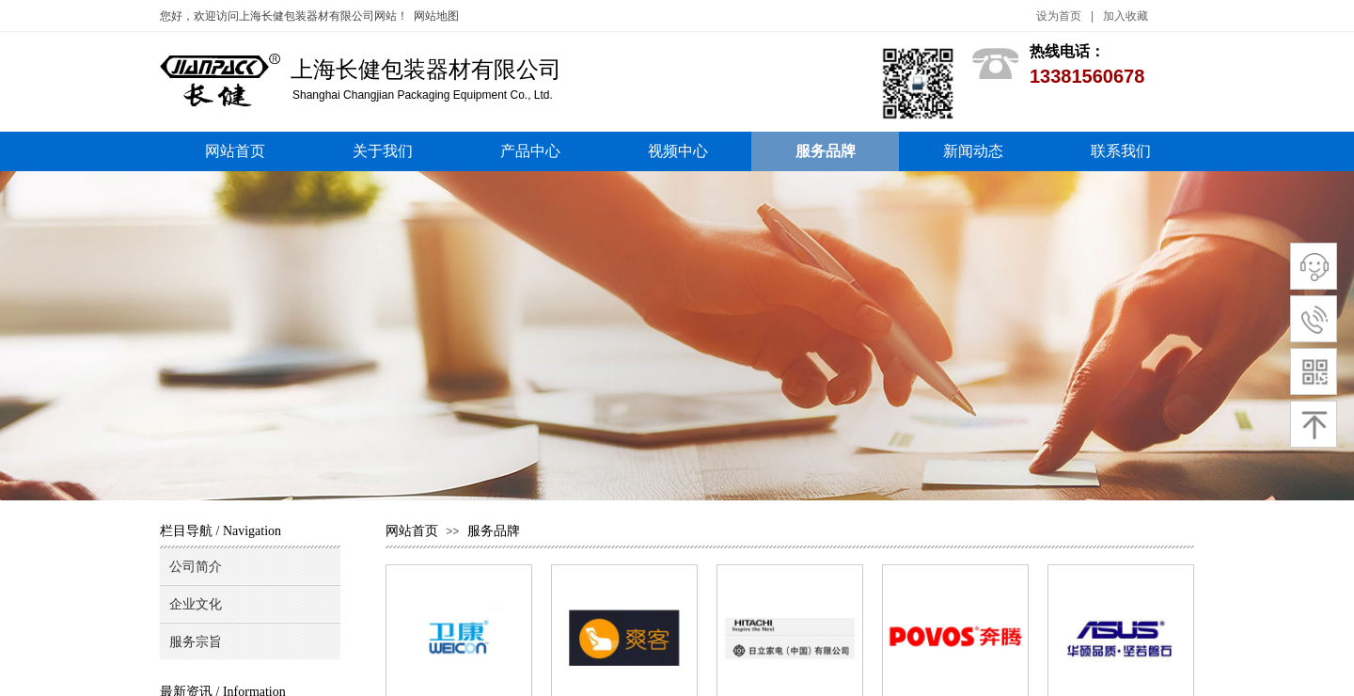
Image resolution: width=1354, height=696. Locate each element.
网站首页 (235, 151)
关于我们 (383, 151)
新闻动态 (973, 151)
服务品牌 (825, 151)
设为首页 (1058, 16)
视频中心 (678, 151)
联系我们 (1121, 151)
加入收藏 (1125, 16)
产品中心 (530, 151)
